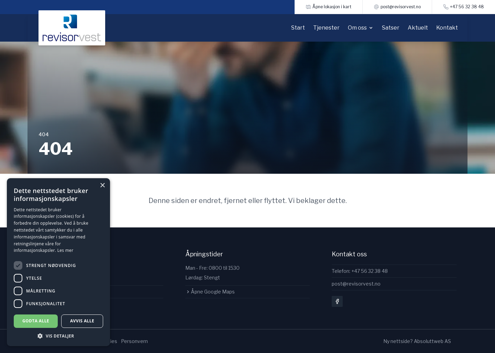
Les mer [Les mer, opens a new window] (65, 250)
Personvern (134, 341)
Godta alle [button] (35, 321)
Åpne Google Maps (210, 292)
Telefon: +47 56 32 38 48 (360, 271)
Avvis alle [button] (82, 321)
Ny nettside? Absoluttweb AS (417, 341)
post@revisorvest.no (356, 284)
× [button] (102, 185)
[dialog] (58, 262)
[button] (58, 336)
